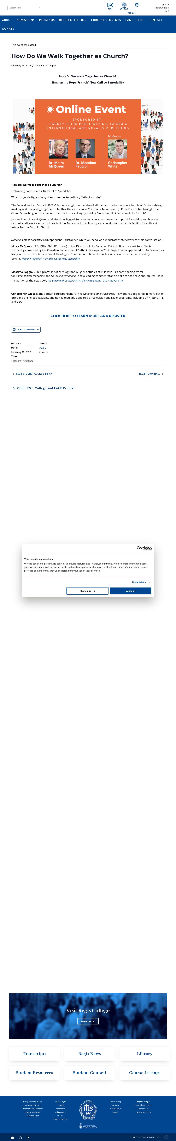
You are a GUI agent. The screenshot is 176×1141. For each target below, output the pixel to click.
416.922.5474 (115, 1108)
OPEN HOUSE (88, 1021)
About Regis (60, 1101)
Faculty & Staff (33, 1115)
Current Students (32, 1105)
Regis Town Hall (149, 373)
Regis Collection (60, 1119)
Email (115, 1112)
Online (43, 348)
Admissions (60, 1112)
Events (60, 1115)
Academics (60, 1108)
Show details (139, 582)
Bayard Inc (85, 280)
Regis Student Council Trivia (34, 373)
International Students (33, 1108)
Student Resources (32, 1112)
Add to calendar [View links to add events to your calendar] (26, 329)
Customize (87, 591)
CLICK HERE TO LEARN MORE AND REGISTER (88, 315)
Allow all (130, 591)
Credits (158, 1137)
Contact (115, 1105)
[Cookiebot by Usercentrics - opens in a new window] (139, 548)
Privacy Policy (136, 1137)
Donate (60, 1105)
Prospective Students (32, 1101)
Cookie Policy (148, 1137)
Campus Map (115, 1101)
